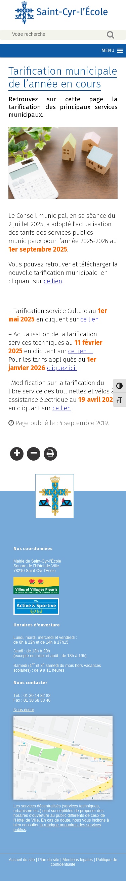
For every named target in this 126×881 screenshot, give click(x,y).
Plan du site (48, 859)
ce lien (53, 281)
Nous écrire (23, 709)
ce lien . (80, 351)
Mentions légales (77, 859)
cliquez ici (62, 368)
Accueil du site (22, 859)
